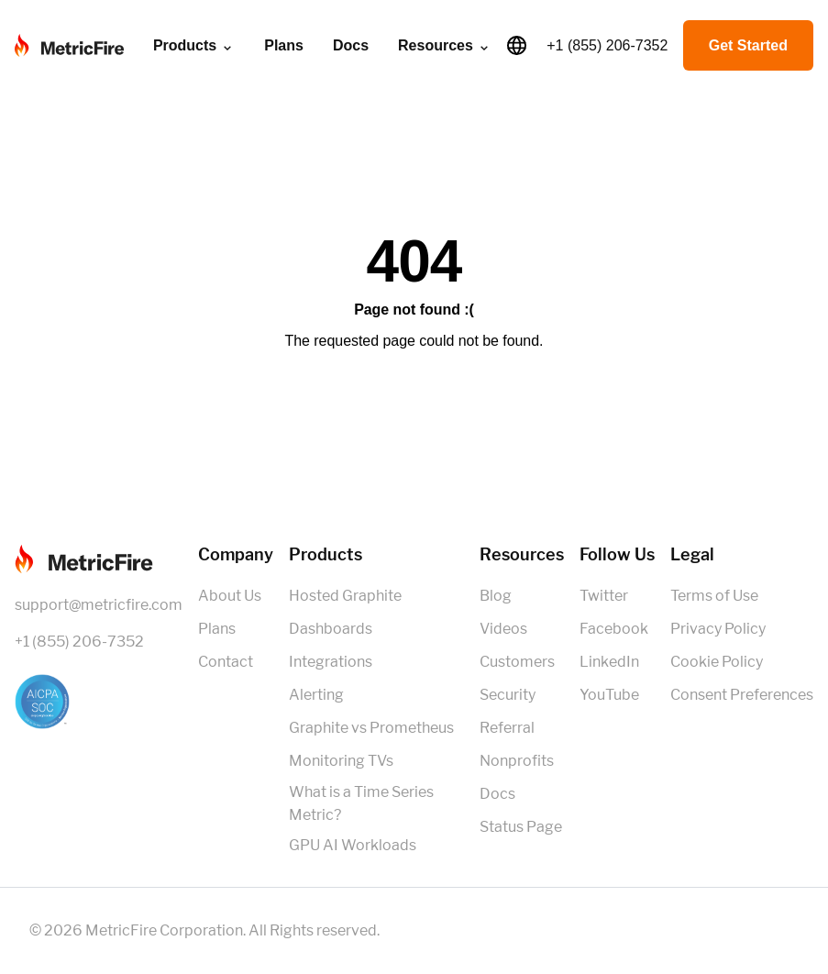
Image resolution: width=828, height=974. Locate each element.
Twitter (604, 595)
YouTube (609, 694)
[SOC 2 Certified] (98, 701)
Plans (284, 45)
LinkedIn (609, 661)
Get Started (748, 45)
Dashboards (330, 628)
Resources (444, 46)
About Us (229, 595)
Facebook (614, 628)
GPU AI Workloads (352, 845)
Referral (507, 727)
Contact (225, 661)
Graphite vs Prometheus (371, 727)
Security (507, 694)
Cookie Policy (716, 661)
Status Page (521, 827)
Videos (503, 628)
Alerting (316, 694)
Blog (496, 595)
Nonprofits (517, 760)
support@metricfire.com (98, 605)
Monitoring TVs (341, 760)
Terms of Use (714, 595)
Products (194, 46)
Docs (351, 45)
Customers (517, 661)
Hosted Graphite (345, 595)
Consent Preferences (741, 694)
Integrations (330, 661)
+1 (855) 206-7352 (607, 45)
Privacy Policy (718, 628)
